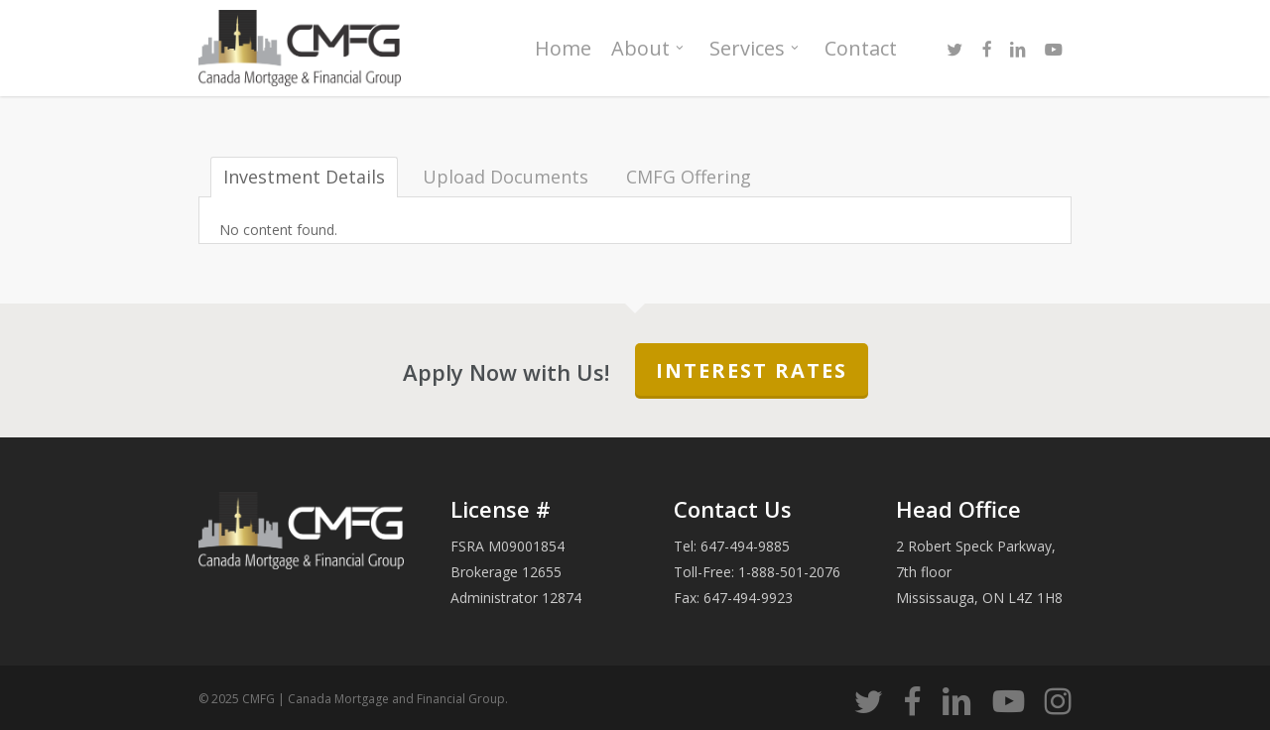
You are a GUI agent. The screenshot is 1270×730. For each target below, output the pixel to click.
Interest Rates (751, 370)
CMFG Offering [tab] (688, 176)
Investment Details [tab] (304, 176)
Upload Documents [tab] (505, 176)
